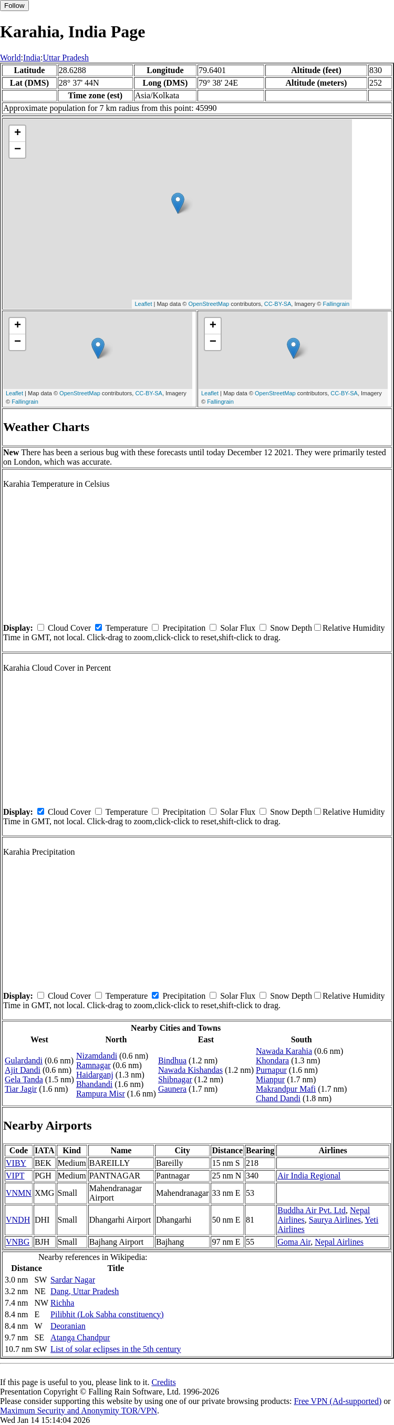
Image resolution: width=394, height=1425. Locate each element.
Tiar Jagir (21, 1088)
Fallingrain (336, 304)
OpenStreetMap (209, 304)
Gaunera (172, 1088)
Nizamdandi (96, 1055)
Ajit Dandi (22, 1069)
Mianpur (270, 1079)
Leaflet (143, 304)
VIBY (16, 1163)
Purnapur (271, 1069)
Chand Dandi (278, 1098)
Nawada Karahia (284, 1051)
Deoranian (68, 1325)
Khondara (272, 1060)
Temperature (127, 627)
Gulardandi (24, 1060)
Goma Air (293, 1241)
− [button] (17, 150)
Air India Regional (308, 1175)
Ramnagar (93, 1065)
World (10, 57)
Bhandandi (94, 1084)
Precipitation (183, 627)
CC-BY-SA (278, 304)
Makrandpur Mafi (286, 1088)
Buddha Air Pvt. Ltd (311, 1210)
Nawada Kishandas (190, 1069)
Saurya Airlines (335, 1219)
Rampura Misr (100, 1093)
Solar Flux (237, 627)
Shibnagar (175, 1079)
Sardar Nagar (72, 1279)
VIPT (15, 1175)
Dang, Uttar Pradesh (84, 1291)
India (31, 57)
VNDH (18, 1219)
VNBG (17, 1241)
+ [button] (17, 133)
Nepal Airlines (339, 1241)
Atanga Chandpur (80, 1337)
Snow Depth (291, 627)
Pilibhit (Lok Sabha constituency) (107, 1314)
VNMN (19, 1192)
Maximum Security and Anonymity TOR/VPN (78, 1410)
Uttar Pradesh (66, 57)
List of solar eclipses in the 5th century (115, 1349)
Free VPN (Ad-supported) (337, 1401)
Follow (14, 5)
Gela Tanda (24, 1079)
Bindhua (172, 1060)
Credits (163, 1382)
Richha (62, 1302)
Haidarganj (94, 1074)
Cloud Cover (69, 627)
